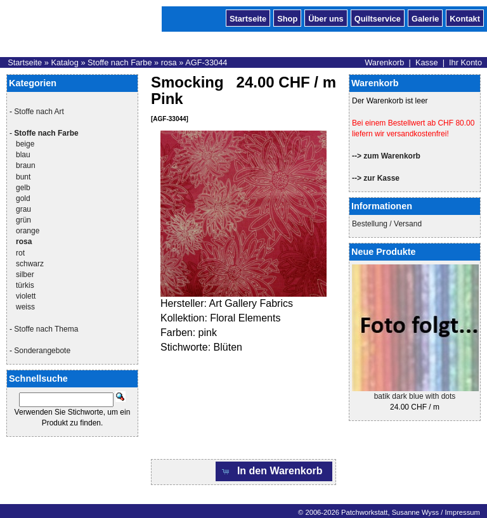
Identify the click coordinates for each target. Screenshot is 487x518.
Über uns (325, 18)
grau (23, 209)
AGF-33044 (206, 62)
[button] (274, 471)
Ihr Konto (465, 62)
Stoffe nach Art (39, 111)
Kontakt (465, 18)
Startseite (248, 18)
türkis (25, 285)
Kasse (426, 62)
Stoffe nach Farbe (120, 62)
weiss (25, 306)
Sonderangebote (42, 350)
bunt (23, 176)
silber (25, 274)
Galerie (425, 18)
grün (23, 220)
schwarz (30, 263)
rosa (169, 62)
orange (27, 230)
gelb (23, 187)
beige (25, 143)
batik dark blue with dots (415, 396)
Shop (287, 18)
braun (26, 165)
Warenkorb (384, 62)
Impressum (462, 512)
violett (26, 296)
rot (20, 253)
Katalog (64, 62)
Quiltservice (377, 18)
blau (23, 154)
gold (23, 198)
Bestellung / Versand (387, 223)
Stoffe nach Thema (46, 329)
